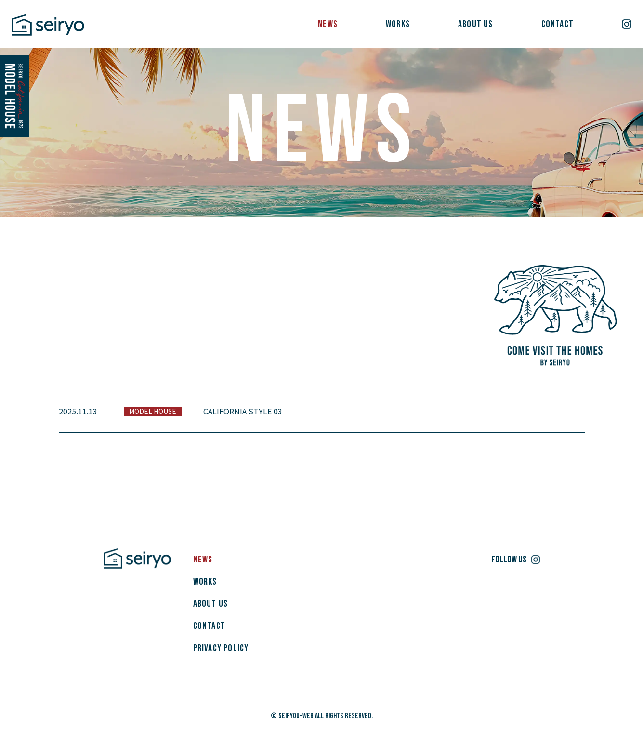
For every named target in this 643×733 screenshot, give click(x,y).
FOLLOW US (508, 559)
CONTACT (557, 24)
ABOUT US (475, 24)
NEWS (328, 24)
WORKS (398, 24)
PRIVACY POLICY (221, 648)
